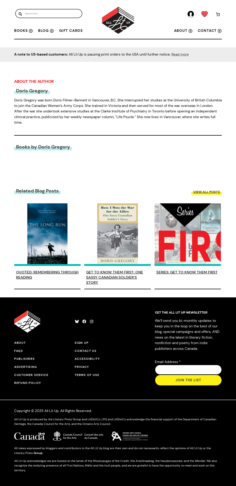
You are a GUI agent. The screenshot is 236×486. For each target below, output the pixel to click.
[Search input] (48, 13)
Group (38, 453)
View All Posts (206, 192)
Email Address (168, 362)
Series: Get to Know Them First (187, 272)
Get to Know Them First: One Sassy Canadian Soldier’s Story (114, 277)
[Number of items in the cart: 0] (218, 15)
